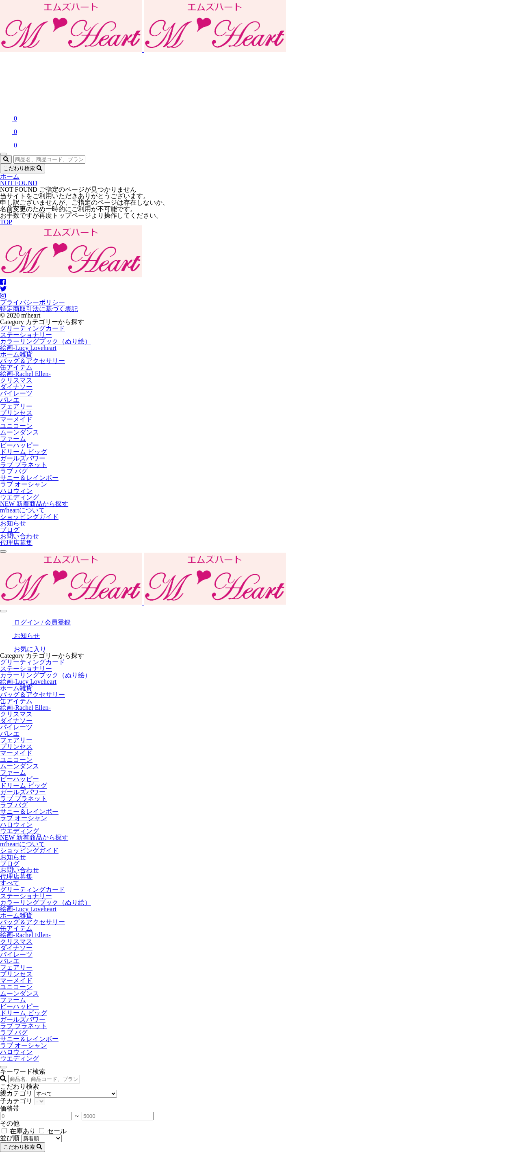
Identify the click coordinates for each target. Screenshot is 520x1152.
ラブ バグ (14, 471)
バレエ (10, 399)
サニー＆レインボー (29, 477)
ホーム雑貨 (16, 354)
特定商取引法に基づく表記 (39, 308)
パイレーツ (16, 393)
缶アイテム (16, 367)
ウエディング (19, 497)
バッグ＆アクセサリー (32, 360)
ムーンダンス (19, 432)
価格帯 (10, 1108)
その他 (10, 1123)
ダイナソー (16, 386)
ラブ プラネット (23, 464)
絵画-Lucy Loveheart (28, 347)
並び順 (10, 1138)
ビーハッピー (19, 445)
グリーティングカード (32, 328)
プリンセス (16, 412)
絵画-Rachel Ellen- (25, 373)
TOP (6, 221)
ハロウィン (16, 490)
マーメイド (16, 419)
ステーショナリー (26, 334)
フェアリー (16, 406)
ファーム (13, 438)
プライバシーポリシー (32, 302)
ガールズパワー (23, 458)
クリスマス (16, 380)
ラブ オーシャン (23, 484)
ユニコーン (16, 425)
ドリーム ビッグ (23, 451)
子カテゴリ (16, 1101)
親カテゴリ (16, 1093)
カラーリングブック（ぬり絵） (45, 341)
